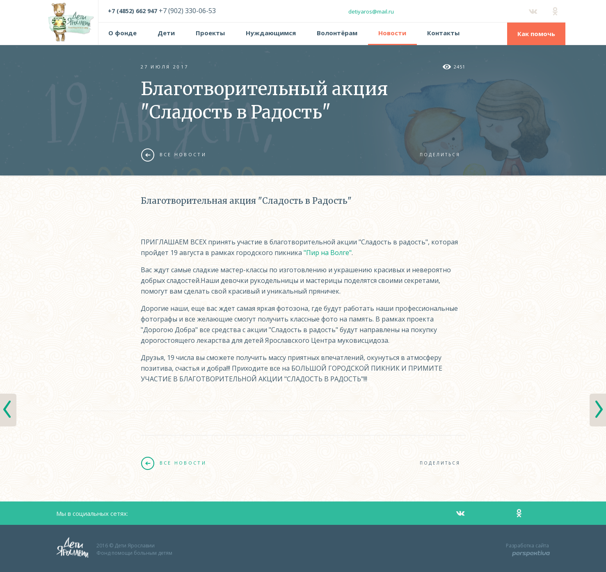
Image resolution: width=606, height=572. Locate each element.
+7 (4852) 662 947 (132, 11)
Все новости (173, 154)
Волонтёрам (337, 33)
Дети (166, 33)
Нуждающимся (271, 33)
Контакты (443, 33)
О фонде (122, 33)
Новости (392, 33)
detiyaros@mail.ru (371, 11)
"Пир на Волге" (328, 252)
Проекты (210, 33)
